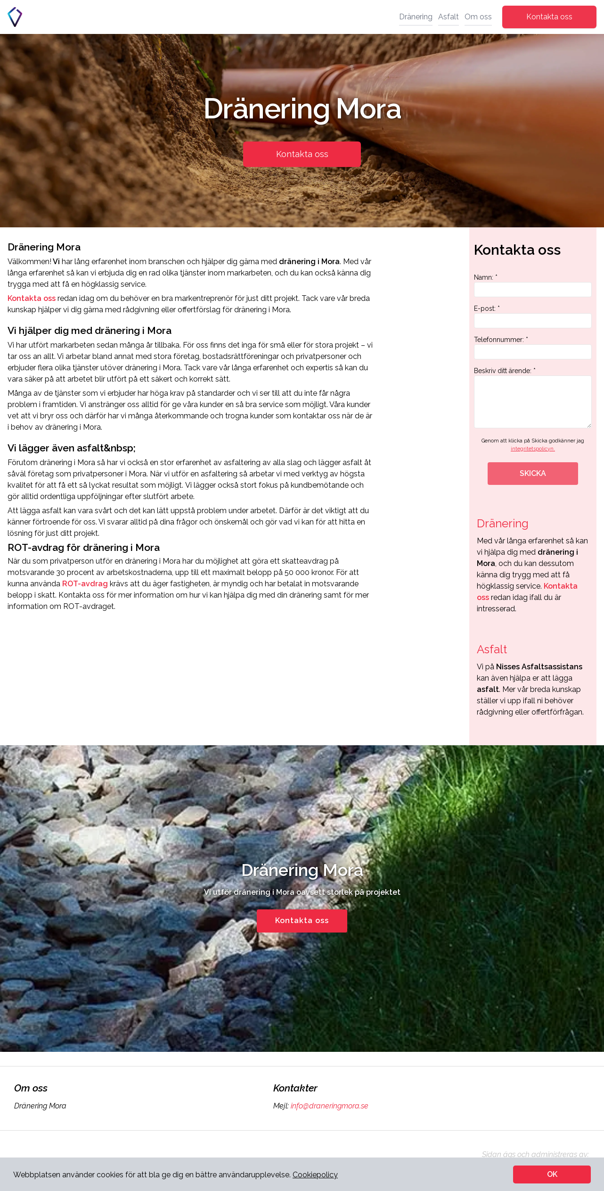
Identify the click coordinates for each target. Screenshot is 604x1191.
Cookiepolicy (315, 1174)
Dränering (416, 16)
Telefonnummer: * (533, 347)
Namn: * (533, 285)
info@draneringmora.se (328, 1105)
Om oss (478, 16)
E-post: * (533, 316)
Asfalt (448, 16)
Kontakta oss (549, 16)
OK (552, 1174)
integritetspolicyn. (533, 449)
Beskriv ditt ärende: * (533, 397)
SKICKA (533, 473)
